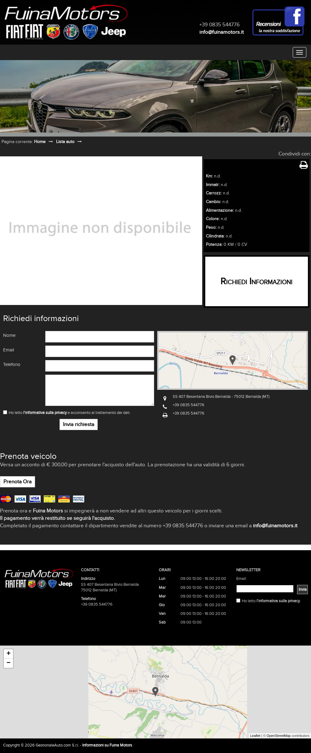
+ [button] (9, 654)
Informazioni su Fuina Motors (107, 745)
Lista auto (65, 141)
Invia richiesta (78, 424)
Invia (303, 589)
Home (40, 141)
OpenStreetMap (279, 736)
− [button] (9, 663)
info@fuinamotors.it (221, 32)
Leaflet (255, 736)
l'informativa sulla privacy (45, 413)
